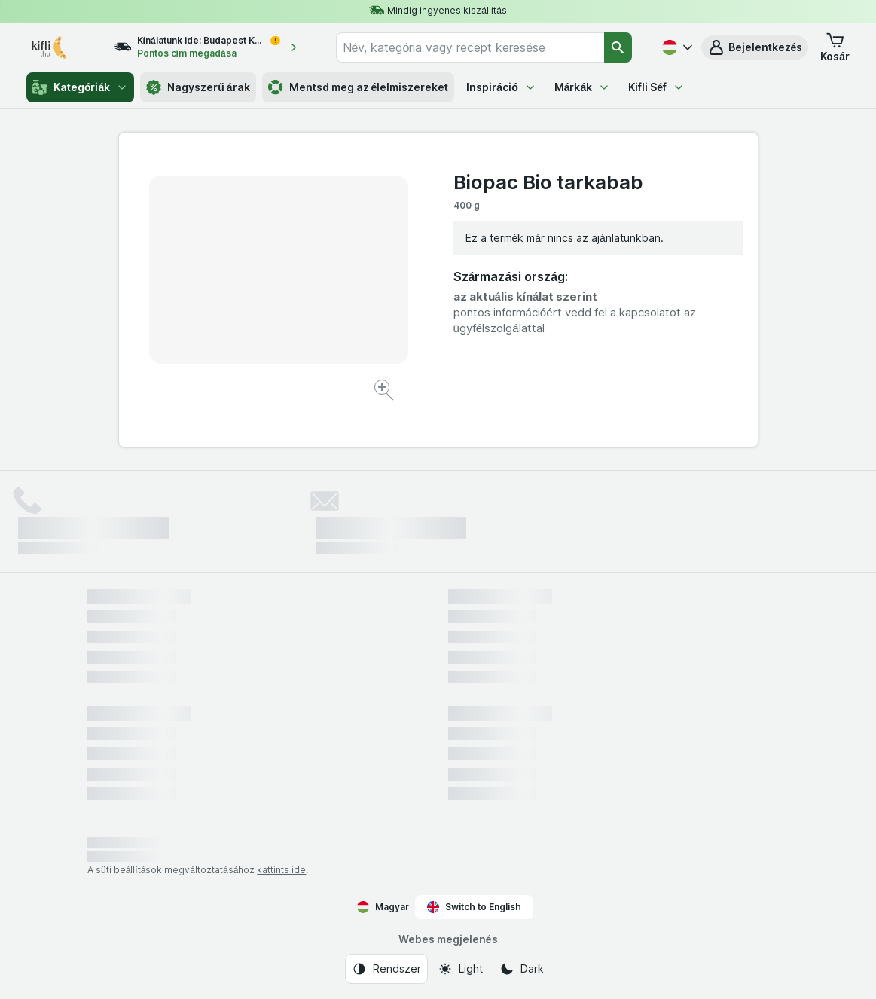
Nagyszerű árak (197, 87)
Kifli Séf (656, 87)
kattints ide (281, 869)
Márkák (582, 87)
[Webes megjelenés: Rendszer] (386, 969)
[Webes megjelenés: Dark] (522, 969)
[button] (755, 47)
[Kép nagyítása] (385, 392)
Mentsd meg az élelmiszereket (358, 87)
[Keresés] (617, 47)
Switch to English (474, 907)
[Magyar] (675, 47)
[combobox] (470, 47)
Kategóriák (80, 87)
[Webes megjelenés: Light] (460, 969)
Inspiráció (501, 87)
